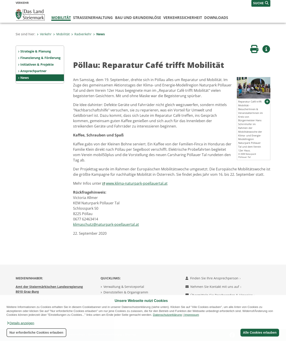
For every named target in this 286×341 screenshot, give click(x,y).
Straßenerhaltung (93, 17)
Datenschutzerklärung (167, 314)
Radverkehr (81, 34)
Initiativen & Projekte (37, 64)
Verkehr (44, 34)
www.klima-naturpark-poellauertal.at (137, 183)
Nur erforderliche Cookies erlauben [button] (36, 332)
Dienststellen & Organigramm (125, 292)
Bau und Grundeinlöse (138, 17)
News (99, 34)
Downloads (216, 17)
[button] (20, 323)
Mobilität (61, 17)
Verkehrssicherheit (182, 17)
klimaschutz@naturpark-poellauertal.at (106, 224)
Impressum (191, 314)
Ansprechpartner (33, 71)
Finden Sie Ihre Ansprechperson (213, 278)
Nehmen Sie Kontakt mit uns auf (213, 287)
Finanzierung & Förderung (40, 58)
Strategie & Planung (35, 51)
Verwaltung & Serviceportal (123, 287)
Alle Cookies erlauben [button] (259, 332)
